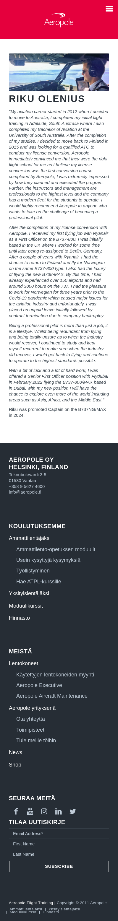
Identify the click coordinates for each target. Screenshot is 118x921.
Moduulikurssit (26, 606)
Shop (15, 765)
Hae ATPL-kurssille (38, 582)
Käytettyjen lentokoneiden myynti (55, 675)
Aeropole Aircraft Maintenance (52, 696)
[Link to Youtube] (30, 811)
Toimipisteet (30, 730)
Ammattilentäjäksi (30, 538)
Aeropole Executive (39, 685)
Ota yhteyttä (30, 719)
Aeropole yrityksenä (32, 708)
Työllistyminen (33, 571)
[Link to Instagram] (44, 811)
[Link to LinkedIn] (58, 811)
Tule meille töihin (36, 740)
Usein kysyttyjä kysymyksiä (48, 560)
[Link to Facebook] (16, 811)
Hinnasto (19, 618)
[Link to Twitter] (73, 811)
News (15, 752)
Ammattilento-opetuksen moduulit (55, 549)
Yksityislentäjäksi (29, 593)
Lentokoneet (23, 663)
